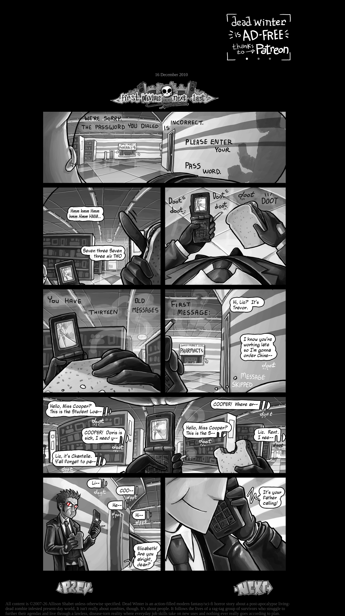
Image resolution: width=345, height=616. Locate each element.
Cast (20, 47)
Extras (20, 57)
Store (20, 65)
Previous (153, 95)
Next (178, 95)
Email (20, 74)
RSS (20, 84)
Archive (20, 38)
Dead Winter (40, 17)
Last (204, 95)
